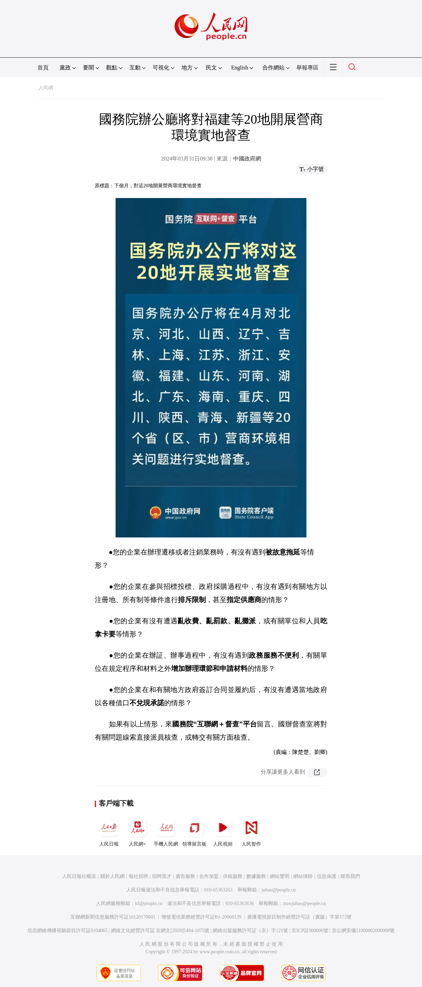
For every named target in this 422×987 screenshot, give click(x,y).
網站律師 (303, 876)
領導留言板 (194, 831)
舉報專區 (307, 68)
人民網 (46, 87)
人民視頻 (223, 831)
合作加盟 (209, 876)
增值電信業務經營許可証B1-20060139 (201, 917)
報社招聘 (138, 876)
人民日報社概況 (79, 876)
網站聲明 (279, 876)
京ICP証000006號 (310, 930)
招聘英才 (161, 876)
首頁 (43, 68)
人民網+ (137, 831)
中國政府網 (247, 159)
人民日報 (109, 831)
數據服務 (256, 876)
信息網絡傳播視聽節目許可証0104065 (67, 930)
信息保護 (326, 876)
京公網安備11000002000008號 (363, 930)
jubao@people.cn (279, 890)
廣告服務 (185, 876)
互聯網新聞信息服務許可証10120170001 (112, 917)
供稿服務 (232, 876)
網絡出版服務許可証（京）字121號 (250, 930)
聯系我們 (350, 876)
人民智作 (251, 831)
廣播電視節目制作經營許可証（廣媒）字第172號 (299, 917)
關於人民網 (112, 876)
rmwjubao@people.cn (304, 903)
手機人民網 (166, 831)
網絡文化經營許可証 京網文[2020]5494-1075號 (160, 930)
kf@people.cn (148, 903)
